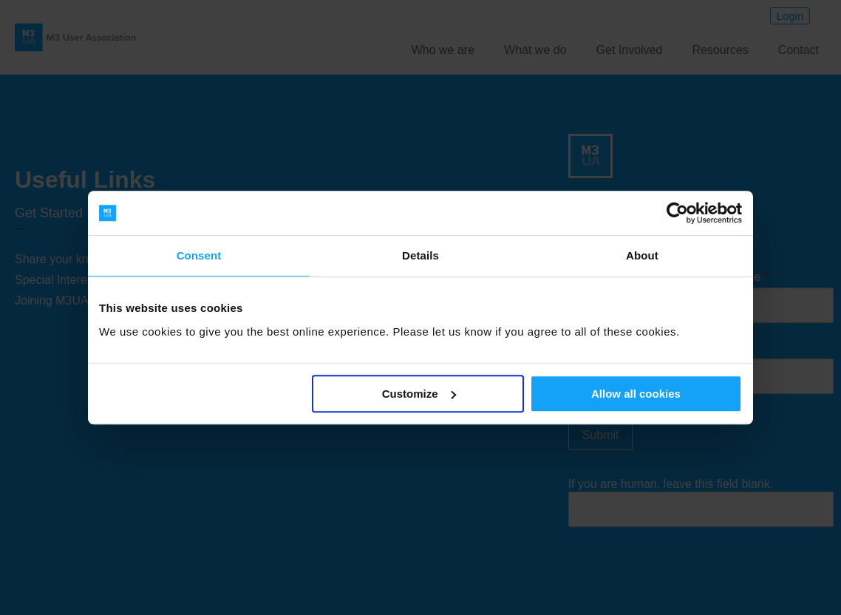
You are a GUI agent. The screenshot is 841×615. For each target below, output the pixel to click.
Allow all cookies (636, 393)
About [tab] (642, 255)
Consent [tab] (199, 255)
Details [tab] (420, 255)
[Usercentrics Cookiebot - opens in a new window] (677, 213)
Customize (419, 393)
